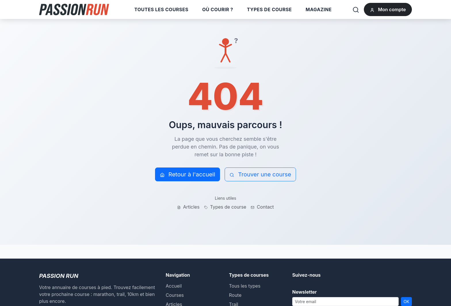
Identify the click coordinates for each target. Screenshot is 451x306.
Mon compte (388, 9)
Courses (175, 295)
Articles (188, 207)
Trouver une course (260, 174)
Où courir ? (217, 9)
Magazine (319, 9)
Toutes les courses (161, 9)
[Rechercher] (355, 9)
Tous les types (244, 286)
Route (235, 295)
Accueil (174, 286)
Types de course (269, 9)
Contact (262, 207)
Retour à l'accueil (187, 174)
